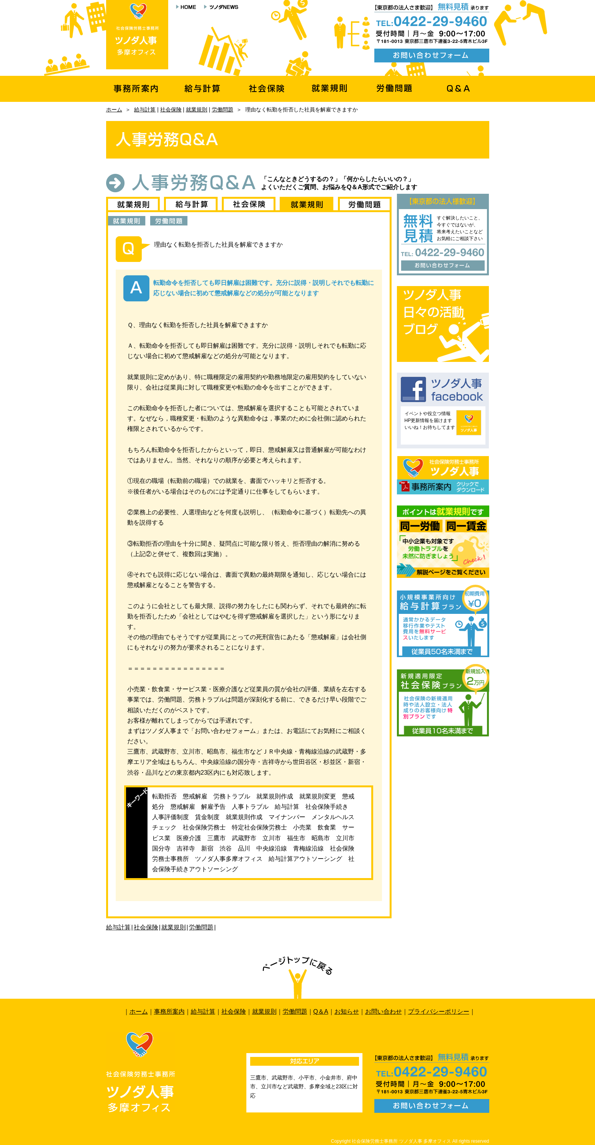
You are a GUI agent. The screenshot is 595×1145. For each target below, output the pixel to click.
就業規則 (196, 109)
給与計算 (145, 109)
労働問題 (222, 109)
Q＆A (320, 1011)
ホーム (114, 109)
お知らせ (346, 1011)
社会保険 (171, 109)
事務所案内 (169, 1011)
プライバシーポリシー (438, 1011)
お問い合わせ (383, 1011)
